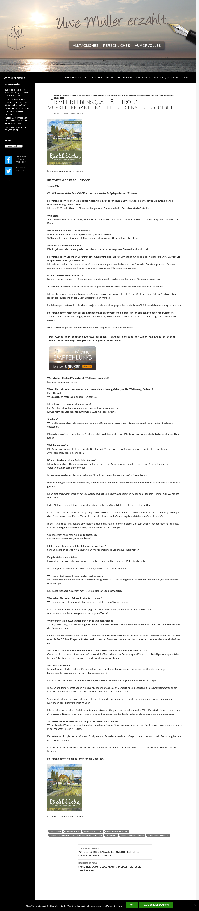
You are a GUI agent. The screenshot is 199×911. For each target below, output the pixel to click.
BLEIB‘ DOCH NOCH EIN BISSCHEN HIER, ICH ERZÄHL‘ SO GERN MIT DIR (17, 93)
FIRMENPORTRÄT (72, 831)
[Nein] (195, 905)
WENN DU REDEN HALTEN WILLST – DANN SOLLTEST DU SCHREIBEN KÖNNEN (16, 102)
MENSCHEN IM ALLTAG (75, 95)
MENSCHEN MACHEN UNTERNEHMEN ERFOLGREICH (134, 95)
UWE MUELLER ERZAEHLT (158, 835)
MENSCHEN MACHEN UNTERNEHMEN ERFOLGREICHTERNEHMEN (76, 835)
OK (131, 905)
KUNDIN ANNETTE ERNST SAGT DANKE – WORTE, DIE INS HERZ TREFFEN (16, 121)
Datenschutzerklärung (156, 905)
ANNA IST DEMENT (143, 78)
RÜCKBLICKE (95, 78)
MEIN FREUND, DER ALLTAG (164, 78)
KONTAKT (185, 78)
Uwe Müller (78, 113)
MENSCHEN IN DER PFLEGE (98, 95)
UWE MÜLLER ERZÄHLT (74, 78)
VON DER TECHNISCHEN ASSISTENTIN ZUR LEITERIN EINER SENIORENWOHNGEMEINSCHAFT (115, 851)
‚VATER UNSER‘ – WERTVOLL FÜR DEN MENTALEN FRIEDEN (17, 111)
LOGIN (8, 180)
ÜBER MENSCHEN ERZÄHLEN (117, 78)
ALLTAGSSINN (55, 831)
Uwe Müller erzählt (13, 77)
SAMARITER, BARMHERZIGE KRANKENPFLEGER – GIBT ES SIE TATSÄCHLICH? (115, 866)
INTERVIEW (59, 95)
